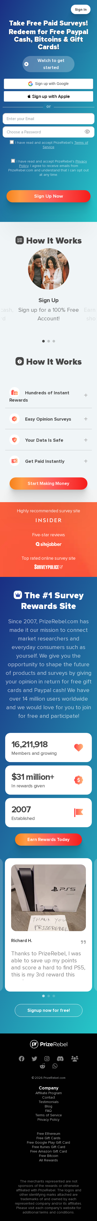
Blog (48, 1106)
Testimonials (49, 1102)
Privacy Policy (48, 1119)
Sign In (81, 9)
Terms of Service (48, 1115)
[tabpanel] (48, 285)
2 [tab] (48, 341)
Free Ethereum (48, 1133)
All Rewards (48, 1160)
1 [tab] (43, 341)
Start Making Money (48, 483)
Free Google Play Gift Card (48, 1142)
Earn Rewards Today (48, 839)
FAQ (48, 1110)
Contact (48, 1097)
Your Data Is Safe (36, 439)
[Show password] (87, 132)
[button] (48, 84)
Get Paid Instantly (36, 461)
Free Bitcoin (48, 1156)
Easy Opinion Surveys (40, 418)
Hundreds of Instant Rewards (39, 395)
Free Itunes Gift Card (48, 1147)
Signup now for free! (48, 1010)
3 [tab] (54, 341)
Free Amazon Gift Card (48, 1151)
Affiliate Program (48, 1093)
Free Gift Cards (48, 1138)
